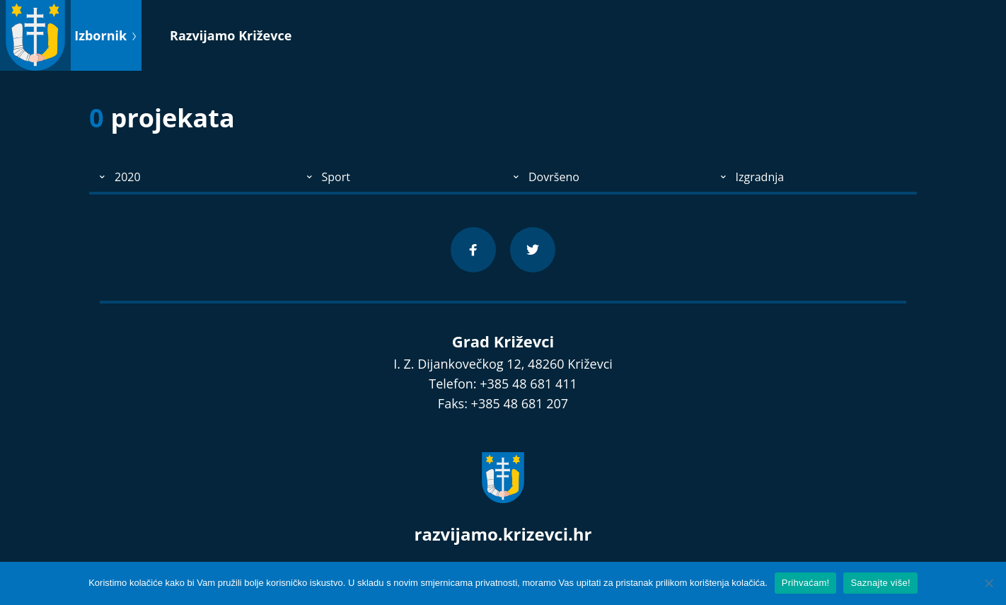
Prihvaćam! (806, 582)
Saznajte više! (880, 582)
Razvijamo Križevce (230, 35)
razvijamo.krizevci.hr (503, 534)
